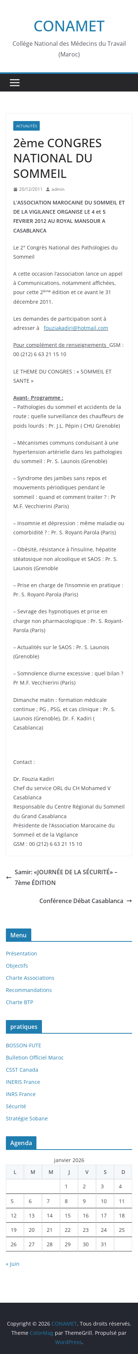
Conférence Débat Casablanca (85, 901)
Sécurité (16, 1106)
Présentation (21, 953)
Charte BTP (19, 1002)
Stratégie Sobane (27, 1118)
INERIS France (23, 1081)
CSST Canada (22, 1069)
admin (58, 189)
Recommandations (29, 989)
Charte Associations (30, 977)
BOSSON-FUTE (23, 1045)
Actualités (26, 125)
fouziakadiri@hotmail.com (76, 327)
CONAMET (69, 25)
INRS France (21, 1094)
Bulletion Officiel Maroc (35, 1057)
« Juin (13, 1263)
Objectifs (17, 965)
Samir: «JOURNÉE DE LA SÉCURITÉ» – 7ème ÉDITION (61, 877)
